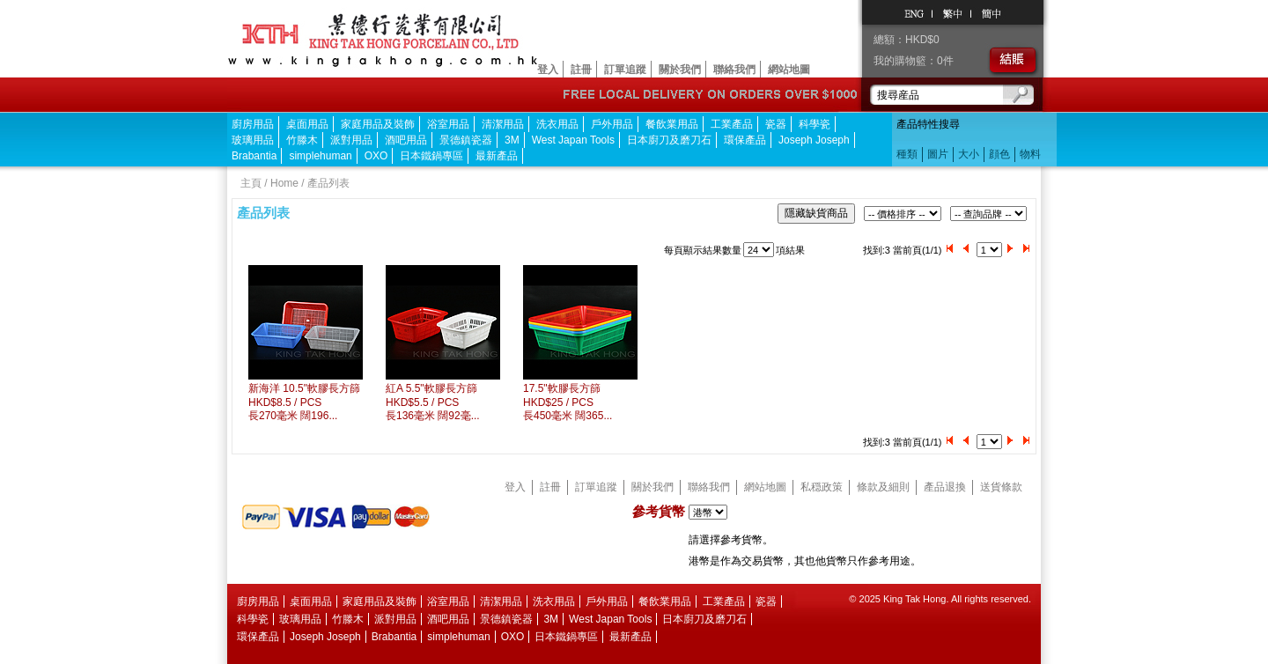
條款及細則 (883, 487)
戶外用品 (612, 124)
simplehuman (320, 156)
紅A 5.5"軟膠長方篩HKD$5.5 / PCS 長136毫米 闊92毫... (433, 402)
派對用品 (351, 140)
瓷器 (775, 124)
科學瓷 (814, 124)
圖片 (937, 154)
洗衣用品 (557, 124)
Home (284, 183)
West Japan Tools (573, 140)
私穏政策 (821, 487)
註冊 (581, 69)
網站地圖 (789, 69)
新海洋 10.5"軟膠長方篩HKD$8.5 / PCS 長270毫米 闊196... (304, 402)
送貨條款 (1001, 487)
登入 (547, 69)
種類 (907, 154)
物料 (1030, 154)
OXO (376, 156)
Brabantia (254, 156)
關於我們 (680, 69)
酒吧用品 (406, 140)
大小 (968, 154)
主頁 (251, 183)
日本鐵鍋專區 (431, 156)
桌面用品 (307, 124)
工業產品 (732, 124)
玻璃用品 (253, 140)
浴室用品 (448, 124)
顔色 (999, 154)
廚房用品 (253, 124)
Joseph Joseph (814, 140)
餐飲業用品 (671, 124)
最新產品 (497, 156)
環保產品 (745, 140)
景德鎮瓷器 (465, 140)
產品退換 (945, 487)
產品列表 (328, 183)
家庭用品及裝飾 (378, 124)
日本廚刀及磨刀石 (669, 140)
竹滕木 (302, 140)
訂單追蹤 (625, 69)
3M (512, 140)
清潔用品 (503, 124)
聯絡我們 (734, 69)
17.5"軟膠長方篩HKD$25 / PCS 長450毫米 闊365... (567, 402)
